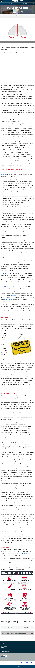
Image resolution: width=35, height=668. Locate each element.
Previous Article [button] (8, 627)
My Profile (25, 3)
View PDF (21, 12)
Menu (17, 15)
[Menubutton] (1, 1)
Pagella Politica (8, 299)
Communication (3, 44)
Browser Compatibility (4, 646)
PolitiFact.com (5, 273)
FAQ (1, 642)
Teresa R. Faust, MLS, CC (7, 56)
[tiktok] (30, 59)
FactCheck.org (5, 260)
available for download (25, 553)
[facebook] (29, 59)
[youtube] (32, 59)
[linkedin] (31, 59)
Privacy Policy (3, 643)
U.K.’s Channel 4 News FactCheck (12, 286)
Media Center (3, 648)
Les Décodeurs (14, 295)
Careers (2, 650)
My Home (10, 3)
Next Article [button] (26, 627)
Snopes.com (5, 244)
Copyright (2, 647)
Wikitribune (17, 145)
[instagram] (33, 59)
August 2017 (10, 44)
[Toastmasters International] (17, 1)
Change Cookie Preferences (5, 651)
